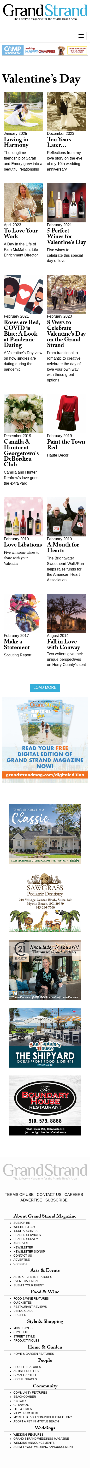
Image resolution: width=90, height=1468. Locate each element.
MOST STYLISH (24, 1328)
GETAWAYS (21, 1405)
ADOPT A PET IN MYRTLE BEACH (36, 1421)
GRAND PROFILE (25, 1375)
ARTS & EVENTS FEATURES (32, 1277)
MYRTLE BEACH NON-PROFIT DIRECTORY (42, 1417)
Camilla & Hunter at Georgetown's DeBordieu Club (21, 454)
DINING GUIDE (23, 1311)
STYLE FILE (21, 1332)
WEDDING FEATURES (28, 1434)
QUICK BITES (22, 1302)
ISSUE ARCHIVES (25, 1231)
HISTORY (19, 1401)
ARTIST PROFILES (26, 1371)
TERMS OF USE (19, 1195)
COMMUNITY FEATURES (30, 1392)
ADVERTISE (31, 1200)
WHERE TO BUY (24, 1227)
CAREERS (74, 1195)
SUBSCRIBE (56, 1200)
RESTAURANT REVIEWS (30, 1306)
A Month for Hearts (63, 549)
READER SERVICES (27, 1235)
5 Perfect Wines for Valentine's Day (66, 237)
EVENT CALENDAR (26, 1281)
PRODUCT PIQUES (26, 1340)
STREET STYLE (24, 1336)
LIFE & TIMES (22, 1409)
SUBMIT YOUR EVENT (28, 1285)
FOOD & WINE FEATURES (31, 1298)
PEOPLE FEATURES (27, 1367)
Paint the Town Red (66, 446)
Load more (44, 687)
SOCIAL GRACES (25, 1379)
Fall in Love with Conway (63, 645)
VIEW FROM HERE (26, 1413)
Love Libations (23, 546)
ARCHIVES (20, 1243)
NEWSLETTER (23, 1247)
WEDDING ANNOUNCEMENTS (33, 1442)
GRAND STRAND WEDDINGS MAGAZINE (41, 1438)
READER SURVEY (25, 1239)
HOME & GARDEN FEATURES (33, 1353)
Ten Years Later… (59, 143)
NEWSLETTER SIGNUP (29, 1251)
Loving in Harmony (16, 143)
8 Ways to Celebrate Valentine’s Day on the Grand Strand (66, 334)
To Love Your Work (21, 234)
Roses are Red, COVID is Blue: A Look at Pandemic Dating (22, 334)
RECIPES (19, 1315)
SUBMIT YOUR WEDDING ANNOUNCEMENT (43, 1447)
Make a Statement (17, 645)
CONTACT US (49, 1195)
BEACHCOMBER (24, 1396)
